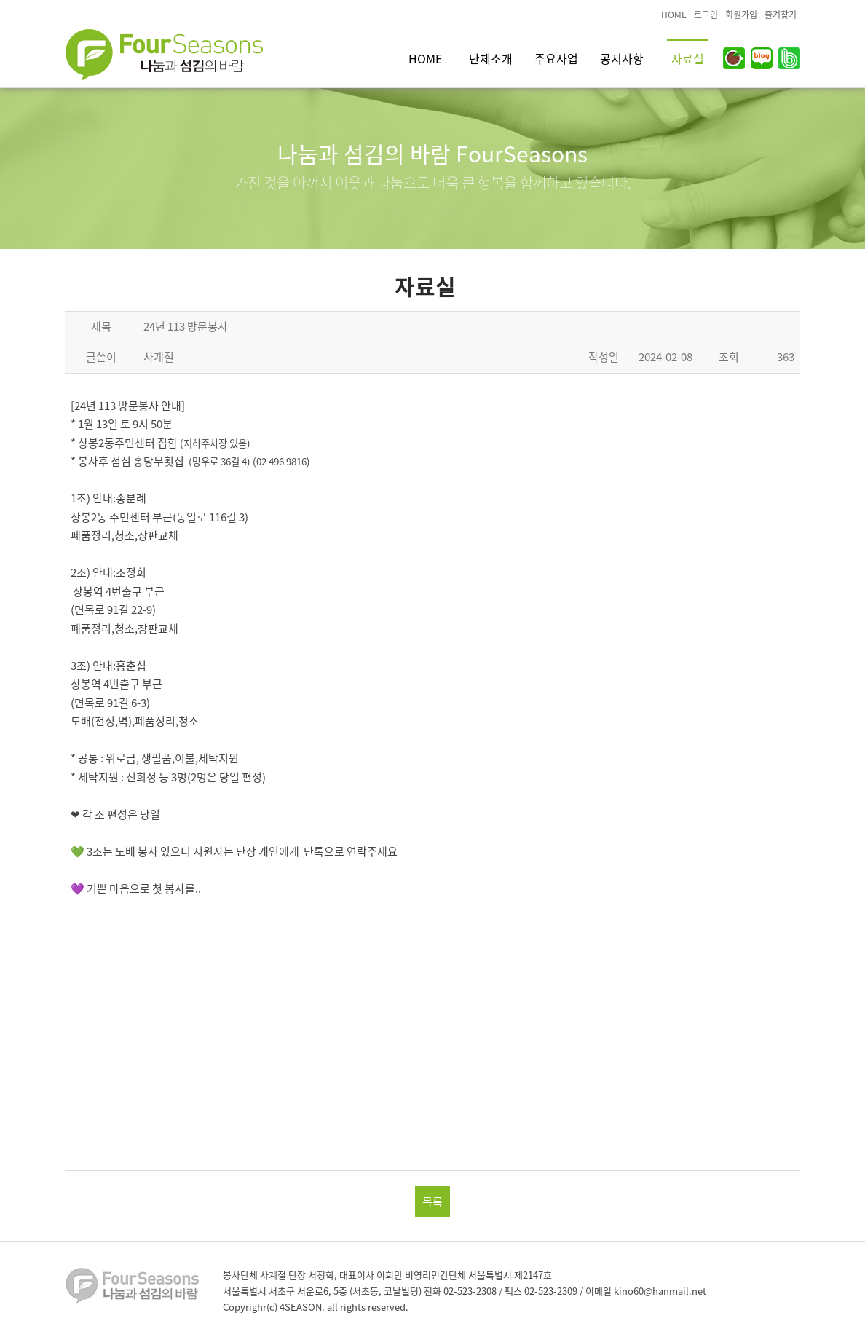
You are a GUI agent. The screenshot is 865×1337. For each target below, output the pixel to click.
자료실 (687, 58)
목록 (432, 1202)
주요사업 (556, 58)
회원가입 (741, 14)
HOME (674, 14)
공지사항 (622, 58)
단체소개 (491, 58)
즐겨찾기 (781, 14)
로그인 (706, 14)
